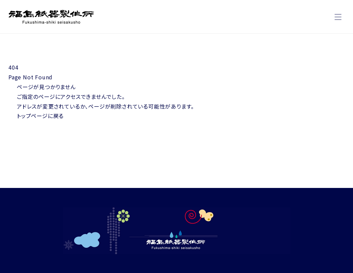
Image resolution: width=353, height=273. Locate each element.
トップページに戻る (40, 116)
